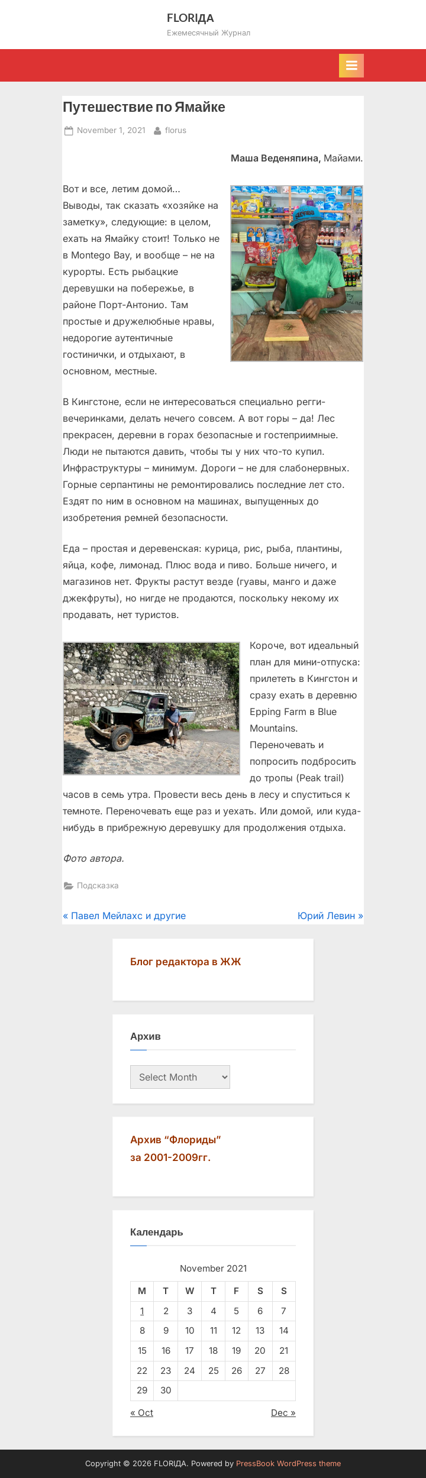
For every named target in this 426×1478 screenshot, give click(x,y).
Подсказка (98, 885)
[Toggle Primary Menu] (351, 65)
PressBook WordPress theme (288, 1463)
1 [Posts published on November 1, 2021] (142, 1311)
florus (175, 129)
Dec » (283, 1412)
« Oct (141, 1412)
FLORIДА (191, 17)
